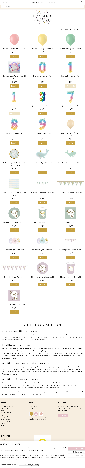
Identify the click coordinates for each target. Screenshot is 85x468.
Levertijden (4, 408)
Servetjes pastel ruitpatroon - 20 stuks (14, 194)
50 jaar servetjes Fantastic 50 (70, 222)
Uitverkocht (71, 86)
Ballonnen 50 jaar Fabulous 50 (14, 250)
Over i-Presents (5, 419)
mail (37, 419)
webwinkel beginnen (50, 464)
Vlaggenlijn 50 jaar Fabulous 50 (14, 277)
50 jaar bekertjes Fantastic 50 (42, 222)
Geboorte (4, 448)
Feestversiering (5, 444)
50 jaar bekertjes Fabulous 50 (70, 277)
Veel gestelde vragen (7, 417)
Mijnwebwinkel (64, 464)
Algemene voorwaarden (8, 415)
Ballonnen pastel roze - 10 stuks (14, 49)
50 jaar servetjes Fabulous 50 (14, 304)
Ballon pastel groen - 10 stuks (70, 49)
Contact (3, 423)
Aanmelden (63, 415)
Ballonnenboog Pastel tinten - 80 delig (14, 77)
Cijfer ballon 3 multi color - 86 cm (42, 106)
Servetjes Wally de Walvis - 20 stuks (70, 163)
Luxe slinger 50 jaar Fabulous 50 (70, 250)
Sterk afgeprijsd (6, 450)
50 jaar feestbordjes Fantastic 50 (14, 222)
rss (44, 464)
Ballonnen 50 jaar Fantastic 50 (42, 250)
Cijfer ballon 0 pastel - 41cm (42, 76)
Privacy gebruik (5, 421)
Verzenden (4, 410)
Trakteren (4, 442)
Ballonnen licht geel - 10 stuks (42, 49)
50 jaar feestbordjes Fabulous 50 (42, 277)
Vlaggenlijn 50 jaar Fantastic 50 (71, 193)
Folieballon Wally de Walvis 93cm (42, 163)
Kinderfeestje (5, 439)
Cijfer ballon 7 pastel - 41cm (70, 106)
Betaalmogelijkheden (7, 406)
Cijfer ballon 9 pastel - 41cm (42, 133)
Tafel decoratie (5, 446)
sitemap (41, 464)
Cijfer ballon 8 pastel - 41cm (14, 133)
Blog (2, 425)
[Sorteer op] (76, 29)
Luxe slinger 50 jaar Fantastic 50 (42, 193)
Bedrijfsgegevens (6, 413)
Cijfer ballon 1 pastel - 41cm (70, 76)
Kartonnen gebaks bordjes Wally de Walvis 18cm (14, 164)
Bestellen (14, 56)
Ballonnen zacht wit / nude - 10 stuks (70, 134)
